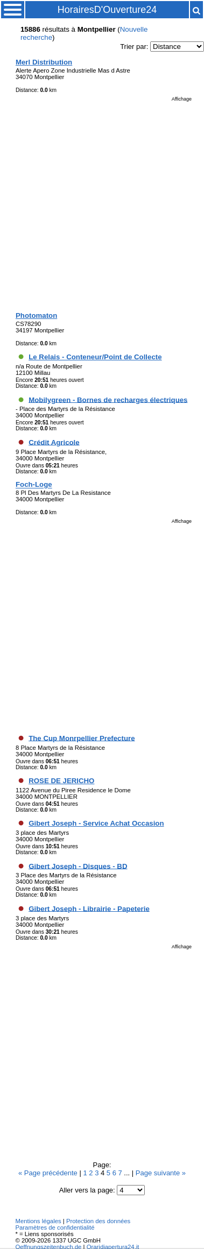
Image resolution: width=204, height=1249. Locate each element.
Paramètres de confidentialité (54, 1227)
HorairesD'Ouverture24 (107, 9)
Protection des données (98, 1221)
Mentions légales (38, 1221)
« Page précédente (48, 1173)
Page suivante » (161, 1173)
